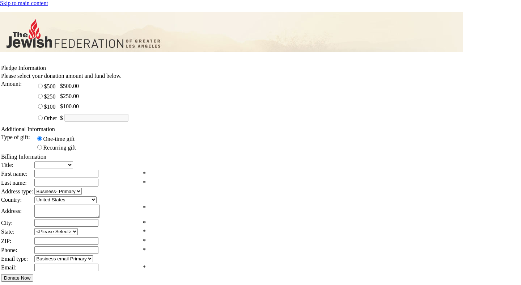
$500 (49, 86)
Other (50, 118)
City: (7, 225)
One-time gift (59, 139)
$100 (49, 107)
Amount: (11, 84)
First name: (14, 174)
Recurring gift (59, 147)
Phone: (9, 252)
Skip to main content (24, 3)
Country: (11, 200)
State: (7, 234)
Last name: (14, 183)
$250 (49, 96)
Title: (7, 165)
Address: (11, 212)
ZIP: (6, 243)
